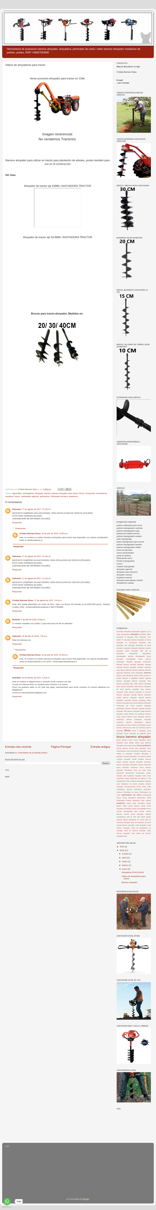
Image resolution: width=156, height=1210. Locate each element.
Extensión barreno (136, 765)
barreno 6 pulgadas (130, 678)
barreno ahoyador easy (134, 689)
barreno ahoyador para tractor (65, 493)
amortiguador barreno (125, 656)
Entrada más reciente (18, 746)
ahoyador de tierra (144, 640)
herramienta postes (143, 773)
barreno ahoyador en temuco (140, 692)
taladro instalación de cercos (133, 820)
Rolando (16, 619)
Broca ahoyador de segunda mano (137, 733)
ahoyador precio (123, 651)
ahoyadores (147, 653)
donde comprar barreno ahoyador (130, 762)
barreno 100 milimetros (125, 675)
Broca (81, 493)
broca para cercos (130, 745)
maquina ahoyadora (137, 781)
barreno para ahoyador (135, 717)
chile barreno (121, 751)
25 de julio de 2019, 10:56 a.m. (54, 533)
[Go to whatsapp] (7, 1201)
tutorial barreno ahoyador (126, 825)
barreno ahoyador (123, 681)
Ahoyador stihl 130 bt (141, 651)
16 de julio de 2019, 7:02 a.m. (35, 636)
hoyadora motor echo (143, 776)
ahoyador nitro (145, 642)
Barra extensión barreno (129, 670)
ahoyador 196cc (145, 634)
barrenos (142, 728)
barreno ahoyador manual (133, 697)
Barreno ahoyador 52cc (141, 681)
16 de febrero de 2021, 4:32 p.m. (36, 678)
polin (143, 800)
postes (148, 803)
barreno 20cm (138, 675)
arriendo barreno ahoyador (126, 667)
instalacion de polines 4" (139, 778)
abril (124, 858)
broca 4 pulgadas (139, 731)
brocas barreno (122, 748)
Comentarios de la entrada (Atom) (32, 753)
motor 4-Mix (146, 787)
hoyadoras (120, 778)
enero (125, 869)
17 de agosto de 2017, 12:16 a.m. (36, 556)
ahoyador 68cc (132, 637)
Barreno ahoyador (129, 882)
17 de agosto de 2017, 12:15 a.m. (36, 509)
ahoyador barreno (130, 640)
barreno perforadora (134, 722)
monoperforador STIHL (132, 787)
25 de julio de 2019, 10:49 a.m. (54, 655)
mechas (141, 784)
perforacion (45, 496)
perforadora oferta (144, 798)
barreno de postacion (137, 714)
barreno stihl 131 (132, 728)
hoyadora (9, 496)
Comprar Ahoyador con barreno (134, 756)
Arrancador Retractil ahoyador (129, 662)
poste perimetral (138, 803)
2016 (122, 850)
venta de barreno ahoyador (135, 830)
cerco (149, 748)
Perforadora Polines (124, 800)
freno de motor (140, 770)
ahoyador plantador (123, 648)
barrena (141, 670)
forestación (90, 493)
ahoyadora (120, 653)
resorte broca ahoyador (133, 814)
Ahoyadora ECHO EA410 (133, 872)
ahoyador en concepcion (127, 642)
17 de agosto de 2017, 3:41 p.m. (48, 600)
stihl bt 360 (131, 817)
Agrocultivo (17, 493)
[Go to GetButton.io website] (7, 1207)
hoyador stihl (121, 776)
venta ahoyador (140, 825)
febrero (125, 865)
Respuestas (20, 528)
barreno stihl (121, 728)
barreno (47, 493)
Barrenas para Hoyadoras (133, 673)
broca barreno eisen (124, 740)
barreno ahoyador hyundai (126, 695)
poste (129, 803)
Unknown (16, 509)
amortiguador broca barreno (138, 659)
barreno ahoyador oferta (142, 700)
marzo (125, 861)
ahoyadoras (133, 653)
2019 (122, 847)
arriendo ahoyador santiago (140, 664)
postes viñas (122, 806)
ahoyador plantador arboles (141, 648)
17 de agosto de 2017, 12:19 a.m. (36, 578)
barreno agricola (145, 678)
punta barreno (134, 806)
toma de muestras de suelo (141, 822)
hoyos (17, 496)
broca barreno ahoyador (134, 737)
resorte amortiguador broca (141, 808)
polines (148, 800)
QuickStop (127, 808)
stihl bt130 (141, 817)
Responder (17, 522)
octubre (125, 854)
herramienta (101, 493)
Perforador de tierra (59, 496)
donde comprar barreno (141, 759)
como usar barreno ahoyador (136, 751)
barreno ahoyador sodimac (135, 708)
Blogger (86, 1199)
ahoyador (39, 493)
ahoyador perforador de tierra (139, 645)
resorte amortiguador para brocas (130, 811)
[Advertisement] (134, 1125)
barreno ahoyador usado (136, 711)
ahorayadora (28, 493)
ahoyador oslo (122, 645)
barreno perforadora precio (141, 725)
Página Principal (61, 746)
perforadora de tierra (131, 795)
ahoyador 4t (121, 637)
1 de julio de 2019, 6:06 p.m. (33, 619)
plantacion (73, 496)
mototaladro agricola (30, 496)
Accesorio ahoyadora (124, 631)
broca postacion (144, 745)
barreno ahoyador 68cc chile (127, 684)
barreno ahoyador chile (129, 686)
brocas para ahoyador (137, 748)
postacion (121, 803)
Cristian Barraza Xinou (30, 533)
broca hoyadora (140, 740)
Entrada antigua (100, 746)
